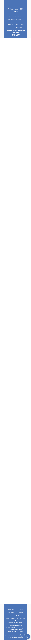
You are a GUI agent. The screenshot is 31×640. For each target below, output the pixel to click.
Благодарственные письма (15, 612)
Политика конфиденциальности (15, 615)
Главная (8, 607)
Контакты (20, 609)
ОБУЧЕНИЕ (19, 27)
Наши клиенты (12, 609)
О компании (15, 607)
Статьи (22, 607)
